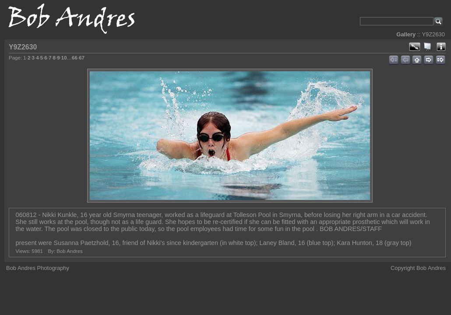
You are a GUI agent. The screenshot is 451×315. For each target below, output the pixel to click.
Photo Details (441, 47)
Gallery (406, 34)
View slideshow (427, 47)
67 (82, 57)
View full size (414, 47)
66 (75, 57)
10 (64, 57)
